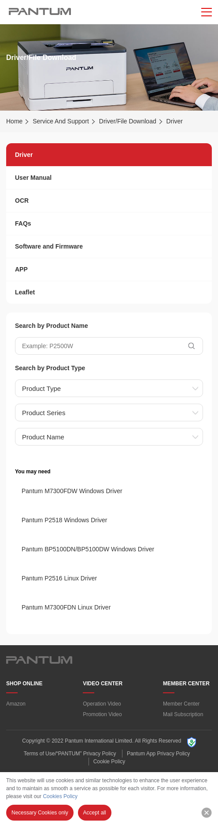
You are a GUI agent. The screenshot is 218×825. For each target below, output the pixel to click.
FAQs (23, 223)
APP (21, 269)
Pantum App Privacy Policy (158, 754)
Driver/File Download (127, 121)
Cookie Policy (109, 761)
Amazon (16, 704)
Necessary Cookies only (39, 813)
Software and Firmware (49, 246)
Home (14, 121)
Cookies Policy (60, 796)
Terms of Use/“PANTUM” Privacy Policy (70, 754)
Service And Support (61, 121)
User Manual (33, 177)
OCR (22, 200)
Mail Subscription (183, 714)
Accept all (94, 813)
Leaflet (25, 292)
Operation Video (102, 704)
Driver (24, 154)
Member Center (181, 704)
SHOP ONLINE (24, 683)
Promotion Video (102, 714)
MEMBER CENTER (186, 683)
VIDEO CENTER (102, 683)
